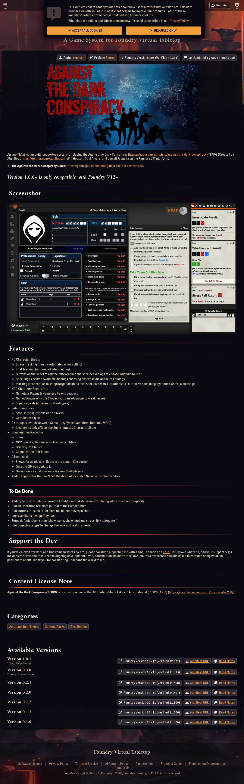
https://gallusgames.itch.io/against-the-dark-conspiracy (168, 154)
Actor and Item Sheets (24, 627)
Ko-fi (166, 552)
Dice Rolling (78, 627)
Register (219, 5)
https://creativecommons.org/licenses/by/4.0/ (201, 592)
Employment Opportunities (207, 764)
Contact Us (122, 768)
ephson (79, 58)
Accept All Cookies (85, 30)
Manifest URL (199, 661)
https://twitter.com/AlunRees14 (43, 159)
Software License (30, 764)
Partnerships (144, 764)
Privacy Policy (178, 21)
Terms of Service (86, 764)
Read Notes (227, 661)
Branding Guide (171, 764)
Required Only (163, 30)
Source (110, 58)
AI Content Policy (116, 764)
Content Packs (55, 627)
